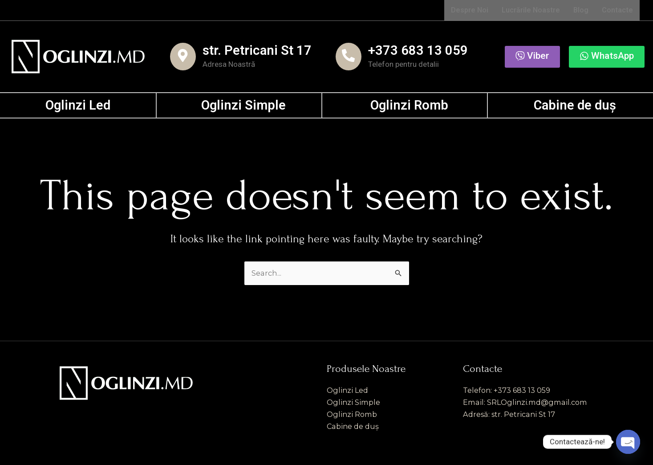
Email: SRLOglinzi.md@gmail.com (528, 401)
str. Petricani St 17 (257, 50)
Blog (580, 10)
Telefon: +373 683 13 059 (509, 388)
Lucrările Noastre (531, 10)
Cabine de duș (575, 105)
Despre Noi (469, 10)
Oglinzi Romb (409, 105)
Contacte (617, 10)
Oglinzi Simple (243, 105)
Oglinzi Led (77, 105)
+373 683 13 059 (418, 50)
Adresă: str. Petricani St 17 (511, 413)
